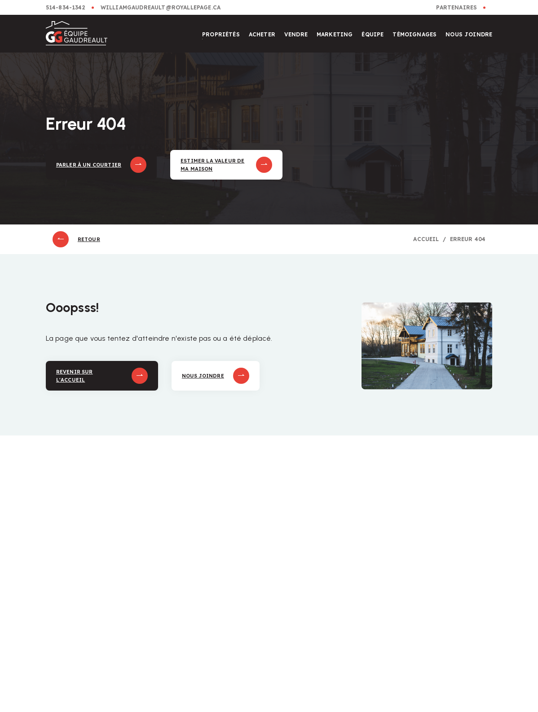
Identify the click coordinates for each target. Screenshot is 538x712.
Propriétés (221, 34)
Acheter (262, 34)
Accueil (426, 239)
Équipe (373, 34)
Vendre (296, 34)
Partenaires (456, 7)
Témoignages (414, 34)
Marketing (335, 34)
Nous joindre (468, 34)
